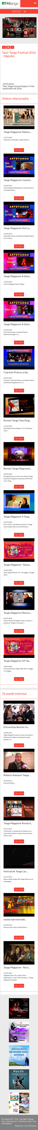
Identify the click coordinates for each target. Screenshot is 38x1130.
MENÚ (19, 11)
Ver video (19, 150)
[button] (19, 117)
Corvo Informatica (30, 1126)
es (35, 3)
